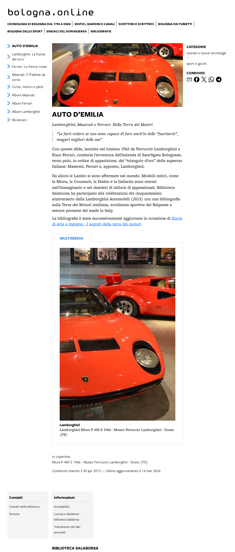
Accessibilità (61, 506)
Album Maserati (23, 95)
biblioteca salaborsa (75, 548)
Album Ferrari (22, 103)
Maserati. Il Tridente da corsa (28, 77)
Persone (14, 514)
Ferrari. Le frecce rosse (29, 66)
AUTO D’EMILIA (25, 45)
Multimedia (72, 238)
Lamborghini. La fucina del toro (28, 56)
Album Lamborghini (26, 111)
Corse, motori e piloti (27, 86)
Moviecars (19, 119)
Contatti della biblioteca (24, 506)
